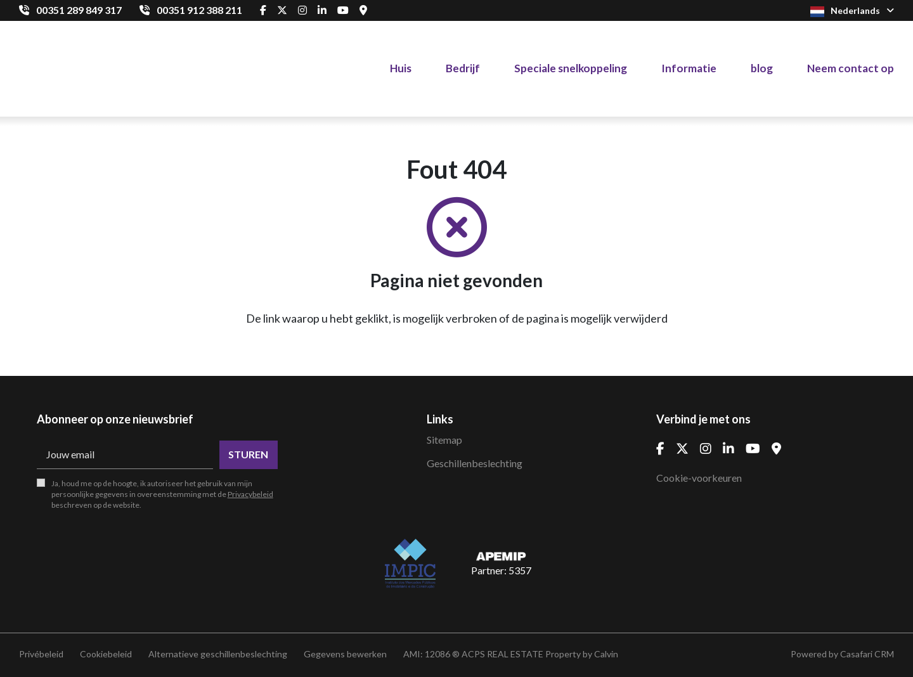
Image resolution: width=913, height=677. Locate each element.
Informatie (688, 68)
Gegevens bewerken (345, 653)
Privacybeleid (250, 494)
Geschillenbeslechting (474, 463)
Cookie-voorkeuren (699, 478)
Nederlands (852, 11)
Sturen (248, 454)
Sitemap (444, 440)
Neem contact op (850, 68)
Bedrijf (463, 68)
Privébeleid (41, 653)
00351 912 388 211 (199, 10)
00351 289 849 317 (79, 10)
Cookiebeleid (106, 653)
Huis (400, 68)
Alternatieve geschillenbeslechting (217, 653)
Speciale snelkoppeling (570, 68)
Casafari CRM (867, 653)
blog (762, 68)
